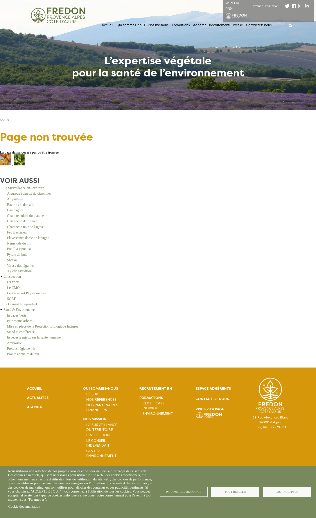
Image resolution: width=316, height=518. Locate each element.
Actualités (37, 397)
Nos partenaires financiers (102, 407)
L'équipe (93, 394)
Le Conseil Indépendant (20, 304)
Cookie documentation (24, 506)
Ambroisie (14, 343)
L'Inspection (12, 276)
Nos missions (158, 25)
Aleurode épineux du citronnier (29, 193)
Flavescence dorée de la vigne (28, 238)
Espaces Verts (16, 315)
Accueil (107, 25)
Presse (238, 25)
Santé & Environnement (21, 310)
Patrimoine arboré (19, 321)
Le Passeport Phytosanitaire (26, 293)
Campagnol (15, 210)
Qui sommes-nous (131, 25)
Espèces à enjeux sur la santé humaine (34, 337)
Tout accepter (287, 491)
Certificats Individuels (153, 405)
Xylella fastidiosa (19, 271)
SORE (11, 299)
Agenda (34, 407)
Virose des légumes (20, 265)
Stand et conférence (21, 332)
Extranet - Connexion (265, 6)
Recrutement (219, 25)
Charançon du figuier (22, 221)
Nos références (101, 399)
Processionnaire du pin (23, 354)
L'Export (13, 282)
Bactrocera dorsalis (20, 204)
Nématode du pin (19, 243)
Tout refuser (235, 491)
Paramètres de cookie (184, 491)
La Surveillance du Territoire (24, 188)
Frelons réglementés (21, 348)
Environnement (157, 413)
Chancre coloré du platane (25, 215)
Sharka (12, 260)
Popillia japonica (19, 249)
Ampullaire (15, 199)
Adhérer (199, 25)
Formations (181, 25)
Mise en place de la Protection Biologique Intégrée (42, 326)
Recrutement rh (155, 388)
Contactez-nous (259, 25)
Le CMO (13, 288)
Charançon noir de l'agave (25, 227)
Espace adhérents (213, 388)
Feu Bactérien (17, 232)
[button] (6, 164)
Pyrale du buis (17, 254)
